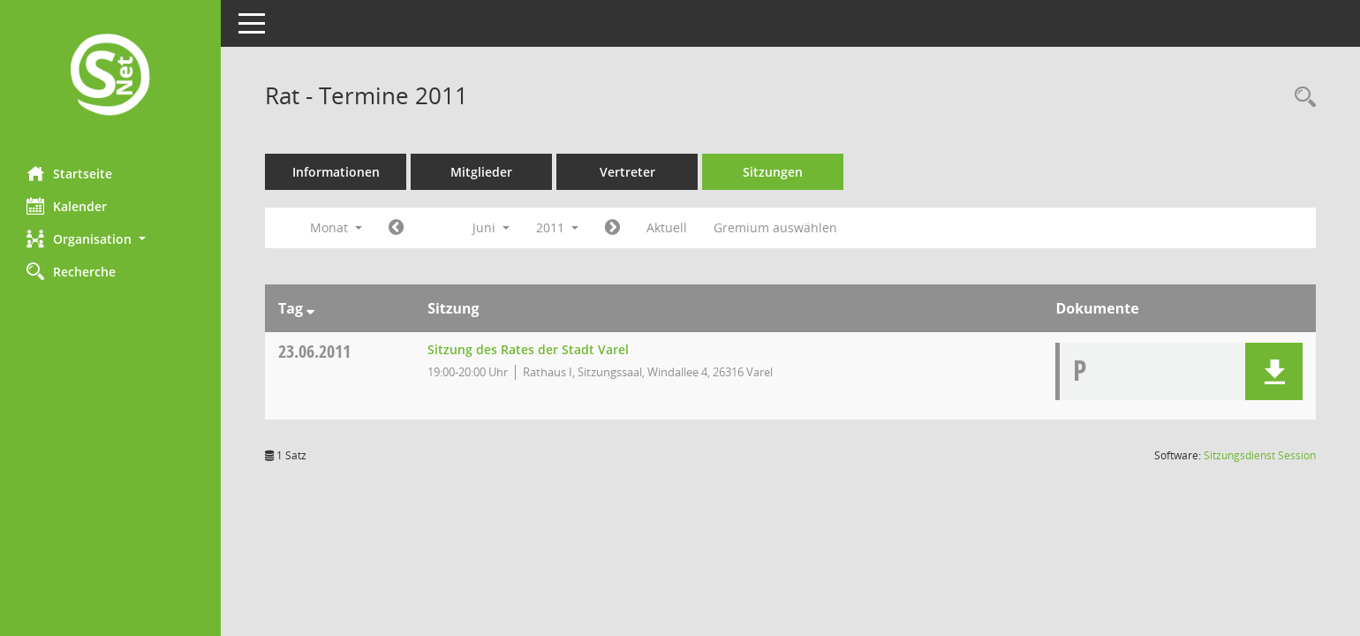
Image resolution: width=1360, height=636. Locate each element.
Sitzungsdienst (1260, 455)
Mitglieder (481, 171)
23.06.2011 (314, 351)
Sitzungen (773, 171)
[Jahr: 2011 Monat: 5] (396, 228)
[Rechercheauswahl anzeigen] (1301, 97)
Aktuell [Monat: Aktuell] (666, 227)
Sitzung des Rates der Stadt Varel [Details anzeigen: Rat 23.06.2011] (528, 349)
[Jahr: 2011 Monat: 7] (612, 228)
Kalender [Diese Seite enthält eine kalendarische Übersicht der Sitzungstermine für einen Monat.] (66, 206)
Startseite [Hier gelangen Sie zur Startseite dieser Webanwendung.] (69, 173)
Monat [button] (336, 227)
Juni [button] (491, 227)
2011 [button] (557, 227)
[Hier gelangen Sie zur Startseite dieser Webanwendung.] (110, 76)
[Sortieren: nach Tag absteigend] (310, 308)
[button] (110, 239)
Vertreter (627, 171)
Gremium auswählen (775, 227)
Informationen (336, 171)
